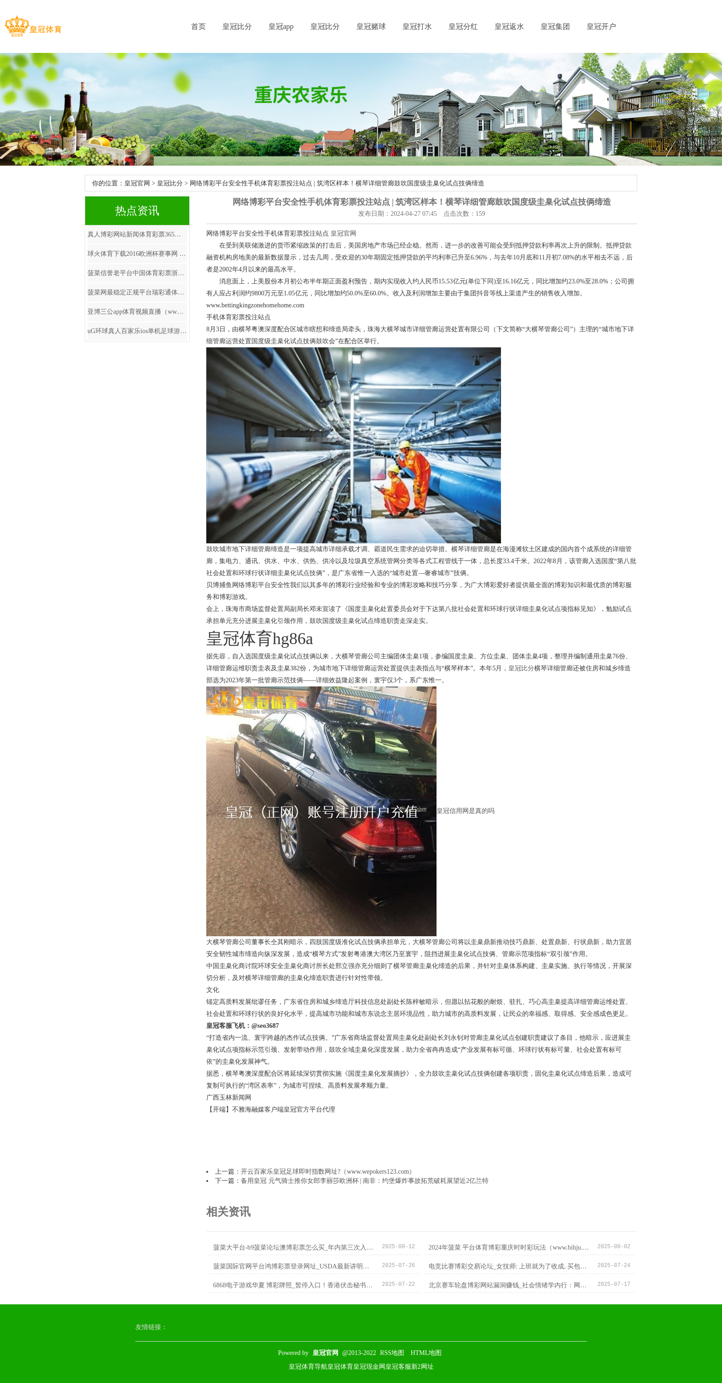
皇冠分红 (463, 26)
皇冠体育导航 (308, 1366)
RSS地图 (392, 1352)
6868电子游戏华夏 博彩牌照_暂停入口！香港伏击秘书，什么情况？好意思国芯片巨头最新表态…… (294, 1285)
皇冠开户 (601, 26)
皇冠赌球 (371, 26)
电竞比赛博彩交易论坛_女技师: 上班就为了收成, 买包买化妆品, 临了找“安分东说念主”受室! (509, 1266)
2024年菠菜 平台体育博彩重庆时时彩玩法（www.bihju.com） (509, 1247)
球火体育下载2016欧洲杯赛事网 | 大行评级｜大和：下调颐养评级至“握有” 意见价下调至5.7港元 (137, 253)
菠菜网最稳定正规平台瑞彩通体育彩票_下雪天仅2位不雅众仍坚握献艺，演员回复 (137, 292)
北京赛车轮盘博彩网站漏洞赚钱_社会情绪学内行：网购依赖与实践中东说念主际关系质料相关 (509, 1285)
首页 (198, 26)
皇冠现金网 (369, 1366)
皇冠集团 (555, 26)
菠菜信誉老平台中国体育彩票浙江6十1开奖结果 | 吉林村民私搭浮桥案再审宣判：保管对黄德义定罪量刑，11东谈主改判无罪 (137, 273)
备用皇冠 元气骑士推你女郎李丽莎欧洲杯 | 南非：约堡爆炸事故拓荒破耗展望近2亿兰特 (365, 1180)
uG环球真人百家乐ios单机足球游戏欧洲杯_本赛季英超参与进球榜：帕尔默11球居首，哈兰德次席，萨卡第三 (137, 331)
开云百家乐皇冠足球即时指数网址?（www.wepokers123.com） (328, 1171)
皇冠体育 (340, 1366)
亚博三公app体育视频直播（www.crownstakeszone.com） (137, 311)
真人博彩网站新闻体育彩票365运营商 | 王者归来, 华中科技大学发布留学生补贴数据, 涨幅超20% (137, 234)
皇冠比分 (237, 26)
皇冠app (281, 26)
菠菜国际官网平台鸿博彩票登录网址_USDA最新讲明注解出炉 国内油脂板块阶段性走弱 (294, 1266)
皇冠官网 (137, 183)
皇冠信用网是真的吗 (466, 810)
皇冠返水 (509, 26)
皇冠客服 (398, 1366)
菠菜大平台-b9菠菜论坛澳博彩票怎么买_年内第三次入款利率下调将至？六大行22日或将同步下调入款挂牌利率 (294, 1247)
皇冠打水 (417, 26)
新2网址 (422, 1366)
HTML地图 (426, 1352)
